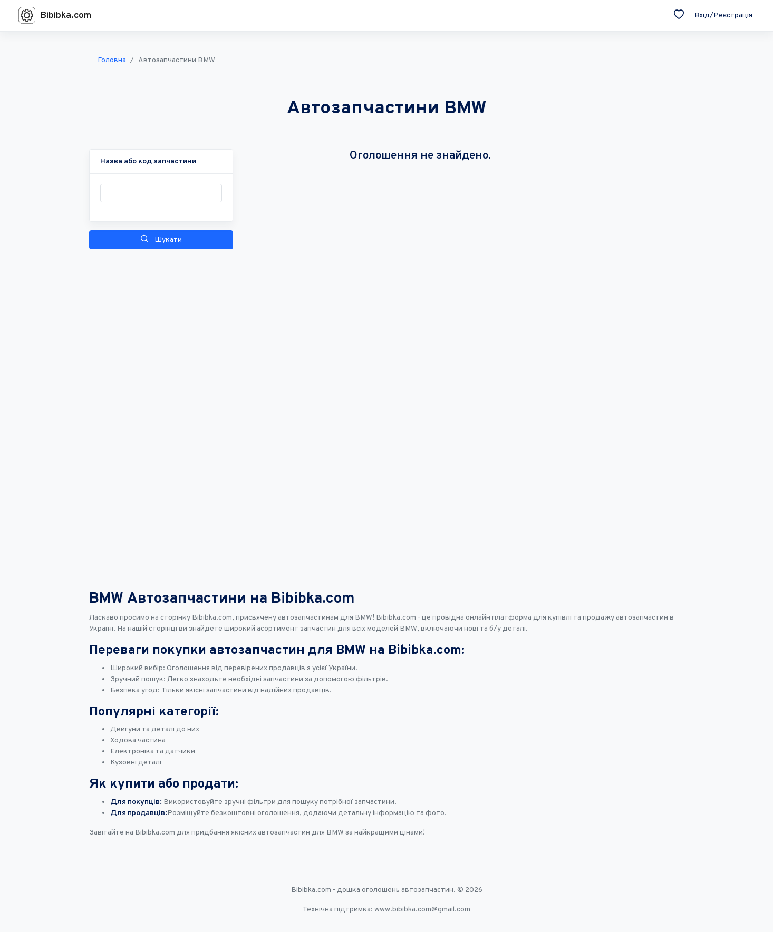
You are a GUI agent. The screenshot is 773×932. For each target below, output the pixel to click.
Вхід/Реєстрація (723, 15)
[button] (148, 161)
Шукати (161, 239)
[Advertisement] (161, 411)
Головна (112, 60)
